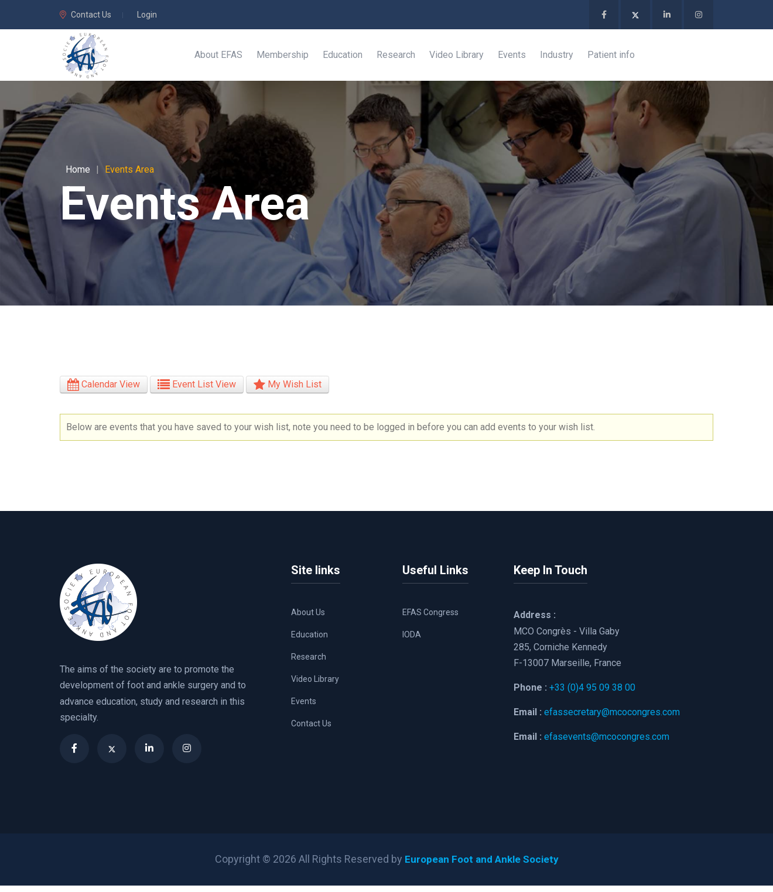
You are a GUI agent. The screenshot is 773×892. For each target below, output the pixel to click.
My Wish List (287, 391)
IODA (411, 641)
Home (78, 176)
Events (303, 708)
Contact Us (85, 14)
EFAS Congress (430, 619)
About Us (308, 619)
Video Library (315, 686)
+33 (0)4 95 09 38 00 (592, 694)
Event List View (197, 391)
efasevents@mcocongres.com (606, 743)
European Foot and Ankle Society (481, 866)
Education (309, 641)
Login (147, 14)
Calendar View (103, 391)
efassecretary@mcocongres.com (612, 719)
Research (308, 663)
